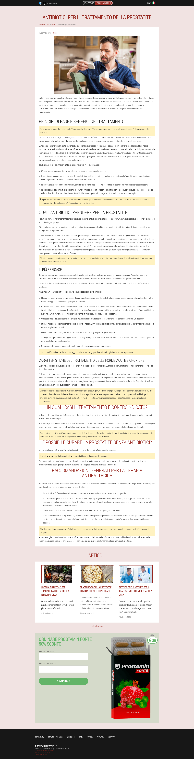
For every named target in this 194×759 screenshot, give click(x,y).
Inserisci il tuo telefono (47, 664)
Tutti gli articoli (97, 626)
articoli (90, 737)
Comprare (63, 681)
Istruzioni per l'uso (55, 737)
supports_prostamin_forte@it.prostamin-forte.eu (52, 749)
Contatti (111, 737)
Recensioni (71, 737)
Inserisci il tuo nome (46, 651)
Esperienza (39, 737)
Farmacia (100, 737)
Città (81, 737)
